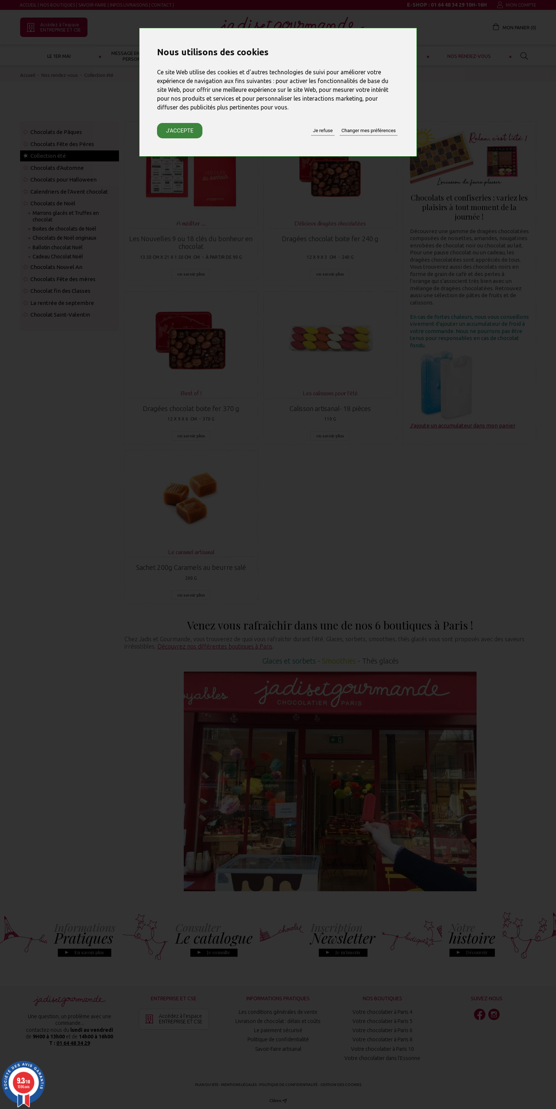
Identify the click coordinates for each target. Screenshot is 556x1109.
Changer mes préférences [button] (369, 130)
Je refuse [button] (323, 130)
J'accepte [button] (180, 130)
